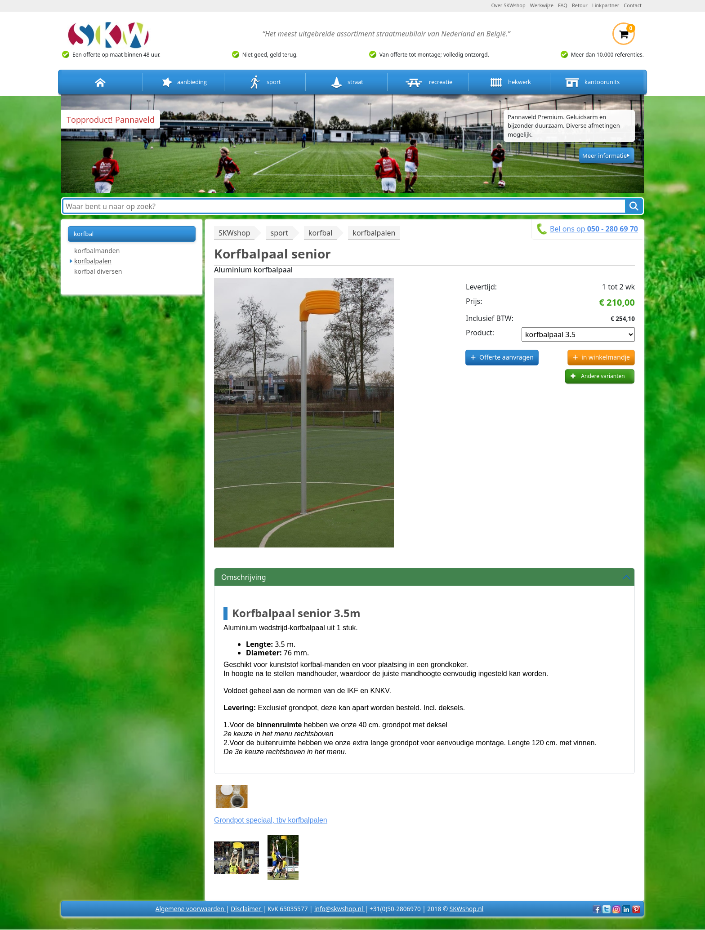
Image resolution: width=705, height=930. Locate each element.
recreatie (428, 82)
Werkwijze (541, 5)
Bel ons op (594, 229)
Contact (633, 5)
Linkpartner (605, 5)
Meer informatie (604, 155)
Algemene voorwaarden (191, 908)
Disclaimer (247, 908)
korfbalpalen (93, 261)
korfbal (84, 234)
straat (346, 82)
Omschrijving (243, 577)
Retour (580, 5)
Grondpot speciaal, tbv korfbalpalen (270, 820)
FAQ (562, 5)
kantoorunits (591, 82)
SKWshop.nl (466, 908)
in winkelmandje (605, 357)
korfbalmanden (97, 250)
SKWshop (234, 233)
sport (265, 82)
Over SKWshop (508, 5)
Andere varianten (603, 376)
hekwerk (509, 82)
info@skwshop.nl (339, 908)
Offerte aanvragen (506, 357)
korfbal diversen (98, 271)
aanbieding (183, 82)
